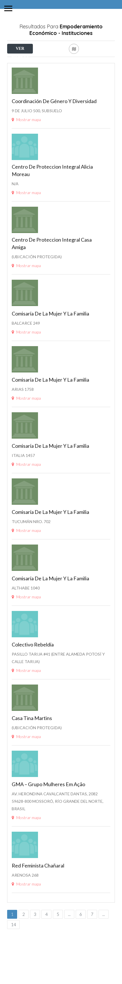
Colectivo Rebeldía (33, 674)
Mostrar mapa (26, 149)
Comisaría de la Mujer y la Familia (50, 343)
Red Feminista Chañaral (38, 895)
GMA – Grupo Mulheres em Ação (48, 814)
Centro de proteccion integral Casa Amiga (52, 273)
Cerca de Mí (35, 61)
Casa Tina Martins (32, 748)
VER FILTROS (20, 50)
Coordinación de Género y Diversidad (54, 131)
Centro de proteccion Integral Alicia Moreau (52, 200)
